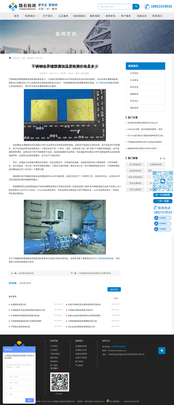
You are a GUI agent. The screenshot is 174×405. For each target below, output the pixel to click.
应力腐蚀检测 (135, 164)
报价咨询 (134, 108)
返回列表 (114, 289)
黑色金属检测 (135, 183)
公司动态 (134, 73)
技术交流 (134, 87)
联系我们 (157, 16)
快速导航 (54, 341)
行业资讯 (134, 80)
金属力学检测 (81, 357)
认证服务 (63, 16)
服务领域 (95, 16)
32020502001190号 (131, 401)
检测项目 (30, 16)
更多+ (116, 298)
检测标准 (134, 94)
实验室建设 (79, 16)
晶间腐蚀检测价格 (26, 273)
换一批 (162, 158)
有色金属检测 (135, 189)
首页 (16, 16)
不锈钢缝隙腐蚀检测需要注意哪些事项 (94, 273)
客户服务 (126, 16)
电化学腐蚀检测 (135, 177)
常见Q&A (39, 58)
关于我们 (48, 16)
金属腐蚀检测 (156, 164)
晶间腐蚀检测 (135, 171)
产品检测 (79, 365)
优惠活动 (142, 16)
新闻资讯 (110, 16)
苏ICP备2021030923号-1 (91, 401)
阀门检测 (79, 361)
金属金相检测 (81, 354)
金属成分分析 (81, 350)
